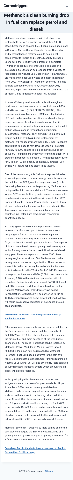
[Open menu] (67, 6)
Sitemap (49, 471)
